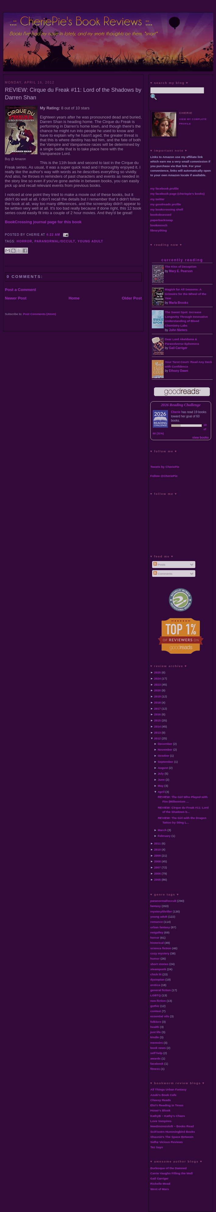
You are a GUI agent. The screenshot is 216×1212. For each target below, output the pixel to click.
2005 (157, 879)
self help (156, 1053)
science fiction (160, 948)
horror (24, 241)
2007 (157, 867)
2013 (157, 732)
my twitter (157, 199)
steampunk (158, 969)
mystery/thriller (161, 911)
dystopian (157, 979)
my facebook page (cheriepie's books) (177, 193)
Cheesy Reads (160, 1100)
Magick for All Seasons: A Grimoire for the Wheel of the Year (185, 294)
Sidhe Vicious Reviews (166, 1142)
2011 (157, 843)
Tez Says (156, 1147)
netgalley (156, 932)
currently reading (182, 260)
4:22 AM (53, 234)
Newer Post (15, 298)
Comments (162, 573)
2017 (157, 708)
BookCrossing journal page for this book (43, 222)
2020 (157, 690)
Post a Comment (20, 289)
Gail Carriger (178, 348)
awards (155, 1058)
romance (156, 921)
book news (158, 1047)
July (161, 773)
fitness (155, 1068)
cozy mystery (159, 953)
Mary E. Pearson (181, 271)
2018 (157, 702)
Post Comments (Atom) (39, 314)
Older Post (132, 298)
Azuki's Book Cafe (163, 1095)
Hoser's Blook (160, 1110)
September (165, 761)
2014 (157, 726)
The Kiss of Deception (181, 266)
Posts (159, 564)
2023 (157, 684)
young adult (90, 241)
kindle (154, 1037)
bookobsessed (160, 214)
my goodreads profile (165, 204)
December (165, 743)
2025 (157, 672)
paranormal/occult (54, 241)
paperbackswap (161, 220)
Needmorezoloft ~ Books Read (172, 1126)
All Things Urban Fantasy (168, 1089)
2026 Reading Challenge (181, 405)
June (161, 779)
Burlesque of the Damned (168, 1168)
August (163, 767)
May (160, 785)
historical (157, 942)
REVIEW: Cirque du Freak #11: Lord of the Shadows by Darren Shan (73, 94)
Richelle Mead (160, 1183)
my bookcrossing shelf (166, 209)
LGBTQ (155, 995)
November (165, 749)
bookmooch (158, 225)
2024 (157, 678)
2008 (157, 861)
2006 (157, 873)
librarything (158, 230)
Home (73, 298)
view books (200, 437)
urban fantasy (160, 927)
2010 (157, 849)
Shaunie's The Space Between (171, 1136)
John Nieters (178, 330)
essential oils (159, 1016)
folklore (155, 1021)
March (162, 830)
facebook (156, 1063)
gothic (154, 1006)
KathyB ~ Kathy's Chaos (167, 1116)
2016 (157, 714)
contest (155, 1011)
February (164, 835)
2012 (157, 738)
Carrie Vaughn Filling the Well (171, 1173)
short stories (159, 964)
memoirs (156, 1042)
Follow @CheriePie (163, 476)
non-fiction (158, 1000)
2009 (157, 855)
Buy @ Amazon (15, 159)
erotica (155, 985)
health (154, 1027)
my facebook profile (164, 188)
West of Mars (159, 1189)
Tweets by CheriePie (164, 466)
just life (155, 1032)
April (161, 791)
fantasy (155, 906)
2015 (157, 720)
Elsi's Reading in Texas (166, 1105)
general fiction (160, 990)
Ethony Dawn (178, 370)
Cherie (175, 412)
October (163, 755)
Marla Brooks (178, 302)
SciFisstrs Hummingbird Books (172, 1131)
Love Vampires (161, 1121)
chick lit (156, 974)
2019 (157, 696)
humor (155, 958)
